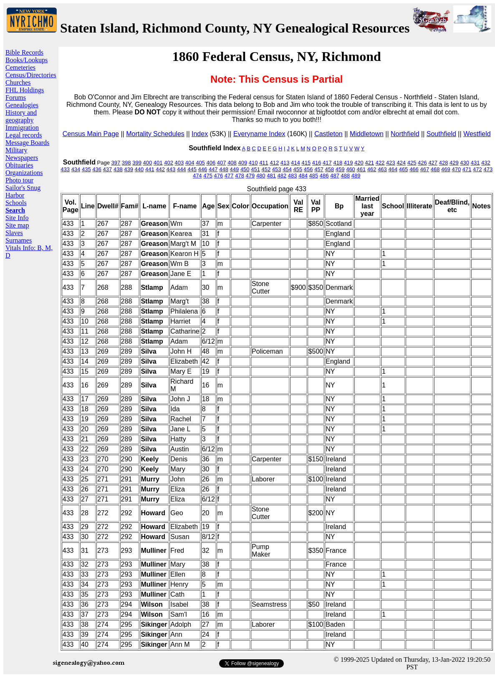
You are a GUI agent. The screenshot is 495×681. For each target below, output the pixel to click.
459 (340, 169)
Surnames (18, 240)
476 (218, 175)
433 (65, 169)
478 (239, 175)
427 (432, 162)
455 (298, 169)
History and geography (21, 116)
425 (412, 162)
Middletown (367, 133)
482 (282, 175)
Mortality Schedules (155, 133)
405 (200, 162)
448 (223, 169)
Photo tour (19, 180)
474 (197, 175)
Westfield (477, 133)
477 (229, 175)
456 (308, 169)
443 (171, 169)
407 (221, 162)
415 (306, 162)
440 (139, 169)
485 (313, 175)
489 (356, 175)
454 (287, 169)
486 (324, 175)
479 (250, 175)
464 (392, 169)
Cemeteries (20, 67)
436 (96, 169)
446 (202, 169)
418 (337, 162)
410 (253, 162)
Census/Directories (30, 74)
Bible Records (24, 52)
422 (380, 162)
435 (86, 169)
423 (390, 162)
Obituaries (19, 165)
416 (316, 162)
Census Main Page (91, 133)
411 (263, 162)
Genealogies (21, 105)
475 (207, 175)
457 (318, 169)
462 (371, 169)
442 (160, 169)
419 (348, 162)
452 (266, 169)
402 (168, 162)
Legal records (23, 135)
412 (274, 162)
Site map (17, 225)
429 (454, 162)
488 (345, 175)
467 (424, 169)
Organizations (24, 172)
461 (361, 169)
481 (271, 175)
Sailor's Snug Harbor (22, 191)
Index (200, 133)
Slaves (14, 232)
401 (158, 162)
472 (477, 169)
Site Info (17, 217)
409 (242, 162)
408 (232, 162)
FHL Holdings (24, 90)
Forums (15, 97)
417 (327, 162)
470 (456, 169)
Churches (17, 82)
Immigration (22, 127)
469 (445, 169)
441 (149, 169)
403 (179, 162)
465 (403, 169)
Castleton (328, 133)
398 (126, 162)
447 (213, 169)
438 (118, 169)
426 (422, 162)
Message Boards (27, 142)
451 (255, 169)
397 (116, 162)
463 (382, 169)
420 (359, 162)
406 (210, 162)
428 (443, 162)
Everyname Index (259, 133)
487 (334, 175)
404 (189, 162)
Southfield (441, 133)
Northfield (405, 133)
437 (107, 169)
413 (285, 162)
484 (303, 175)
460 (350, 169)
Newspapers (21, 157)
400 (147, 162)
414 (295, 162)
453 (276, 169)
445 (192, 169)
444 (181, 169)
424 (401, 162)
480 (260, 175)
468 (435, 169)
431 (475, 162)
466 (414, 169)
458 (329, 169)
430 (464, 162)
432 (485, 162)
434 (76, 169)
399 (136, 162)
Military (16, 150)
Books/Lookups (26, 59)
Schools (16, 202)
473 (487, 169)
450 (245, 169)
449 (234, 169)
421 (369, 162)
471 (467, 169)
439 (128, 169)
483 (292, 175)
